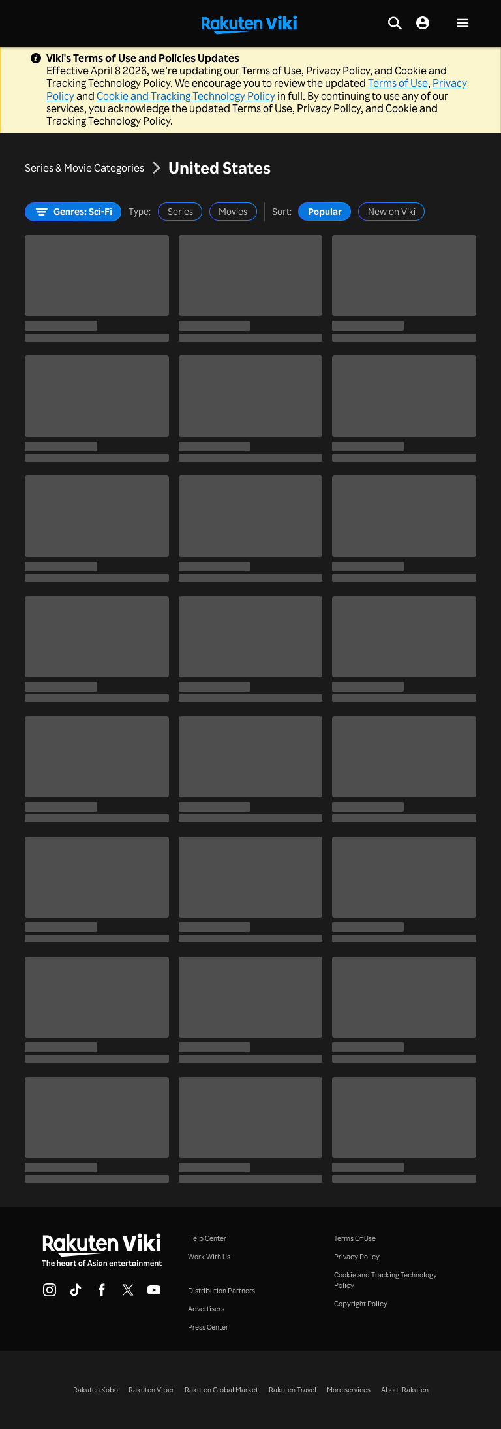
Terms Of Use (355, 1238)
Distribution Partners (221, 1290)
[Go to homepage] (249, 23)
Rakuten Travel (292, 1389)
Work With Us (209, 1256)
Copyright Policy (360, 1303)
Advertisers (206, 1308)
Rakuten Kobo (95, 1389)
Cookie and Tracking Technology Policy (186, 96)
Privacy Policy (357, 1256)
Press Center (208, 1327)
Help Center (207, 1238)
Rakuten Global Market (221, 1389)
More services (349, 1389)
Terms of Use (398, 82)
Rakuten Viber (151, 1389)
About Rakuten (405, 1389)
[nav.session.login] (422, 23)
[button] (462, 23)
